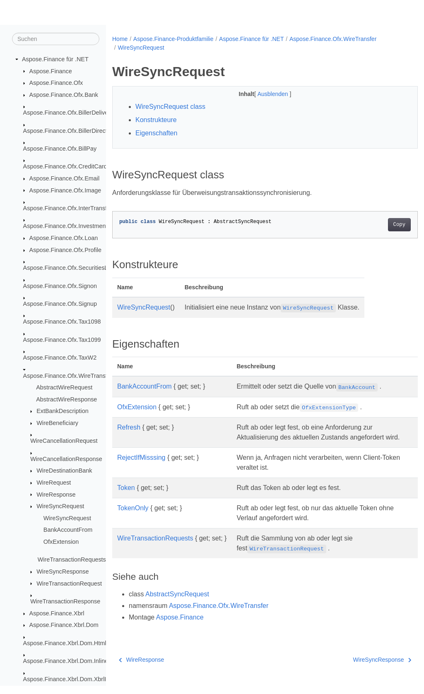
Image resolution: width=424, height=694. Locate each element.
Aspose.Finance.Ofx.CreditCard (65, 166)
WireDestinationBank (64, 471)
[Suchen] (55, 39)
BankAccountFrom (67, 530)
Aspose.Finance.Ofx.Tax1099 (62, 340)
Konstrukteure (156, 119)
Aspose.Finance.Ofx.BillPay (60, 149)
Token (126, 497)
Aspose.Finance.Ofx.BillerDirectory (69, 130)
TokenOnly (133, 517)
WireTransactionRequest (69, 583)
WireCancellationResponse (66, 459)
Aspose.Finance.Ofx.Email (64, 178)
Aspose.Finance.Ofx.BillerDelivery (68, 113)
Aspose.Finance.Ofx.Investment (65, 226)
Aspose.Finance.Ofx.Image (65, 190)
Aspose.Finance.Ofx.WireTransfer (68, 375)
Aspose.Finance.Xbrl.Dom (64, 625)
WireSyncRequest (60, 506)
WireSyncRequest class (170, 106)
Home (120, 39)
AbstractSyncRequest (177, 604)
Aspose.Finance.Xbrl (56, 613)
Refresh (128, 427)
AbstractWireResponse (66, 399)
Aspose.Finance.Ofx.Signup (60, 304)
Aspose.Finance (50, 71)
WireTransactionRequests (72, 560)
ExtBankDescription (62, 411)
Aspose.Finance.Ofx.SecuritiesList (68, 268)
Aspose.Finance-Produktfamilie (173, 39)
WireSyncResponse (62, 572)
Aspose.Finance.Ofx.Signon (60, 286)
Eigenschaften (156, 133)
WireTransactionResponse (65, 601)
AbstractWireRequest (64, 387)
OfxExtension (61, 542)
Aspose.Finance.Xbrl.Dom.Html (64, 643)
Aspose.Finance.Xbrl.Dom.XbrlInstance (75, 679)
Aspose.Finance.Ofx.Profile (65, 250)
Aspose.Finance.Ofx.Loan (63, 238)
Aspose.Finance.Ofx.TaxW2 (60, 358)
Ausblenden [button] (263, 94)
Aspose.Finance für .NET (55, 59)
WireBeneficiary (57, 423)
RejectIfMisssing (141, 467)
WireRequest (53, 483)
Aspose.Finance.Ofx (56, 83)
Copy (378, 225)
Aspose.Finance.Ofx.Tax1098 (62, 322)
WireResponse (55, 494)
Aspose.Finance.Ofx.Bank (63, 95)
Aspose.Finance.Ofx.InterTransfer (67, 208)
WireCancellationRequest (63, 441)
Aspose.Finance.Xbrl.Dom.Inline (65, 661)
